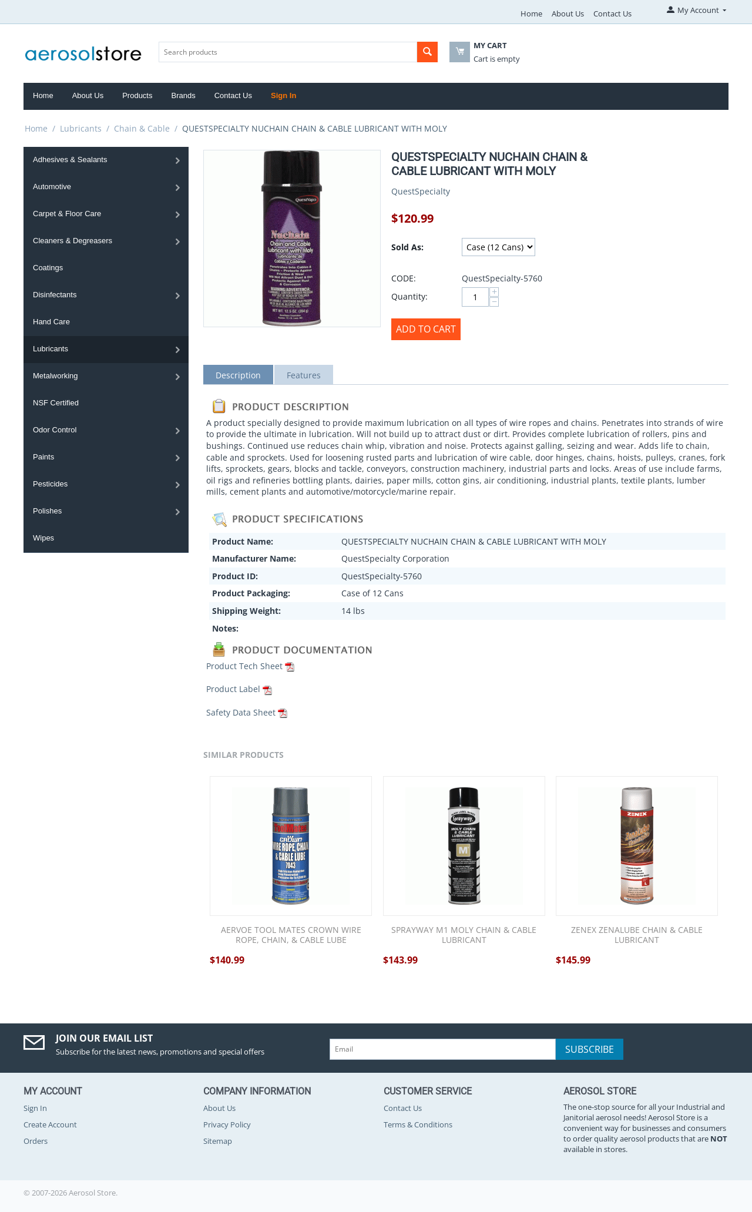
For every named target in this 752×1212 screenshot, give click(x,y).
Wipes (43, 537)
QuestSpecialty (420, 191)
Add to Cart (426, 329)
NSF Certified (56, 402)
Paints (43, 456)
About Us (568, 13)
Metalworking (55, 375)
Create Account (50, 1124)
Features (304, 375)
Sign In (283, 95)
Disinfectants (54, 294)
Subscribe (589, 1049)
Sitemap (217, 1141)
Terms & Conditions (418, 1124)
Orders (36, 1141)
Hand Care (51, 321)
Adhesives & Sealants (70, 159)
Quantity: (409, 296)
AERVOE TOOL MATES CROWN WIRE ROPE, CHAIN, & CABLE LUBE (291, 935)
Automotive (52, 186)
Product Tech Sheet (244, 666)
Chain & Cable (142, 128)
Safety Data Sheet (241, 712)
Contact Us (612, 13)
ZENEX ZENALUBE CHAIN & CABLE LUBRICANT (637, 935)
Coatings (48, 267)
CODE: (403, 278)
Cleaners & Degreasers (72, 240)
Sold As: (407, 247)
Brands (183, 95)
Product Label (233, 688)
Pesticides (50, 483)
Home (531, 13)
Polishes (47, 510)
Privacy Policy (227, 1124)
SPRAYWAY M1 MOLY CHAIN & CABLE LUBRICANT (463, 935)
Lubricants (81, 128)
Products (137, 95)
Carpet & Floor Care (67, 213)
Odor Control (54, 429)
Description (238, 375)
